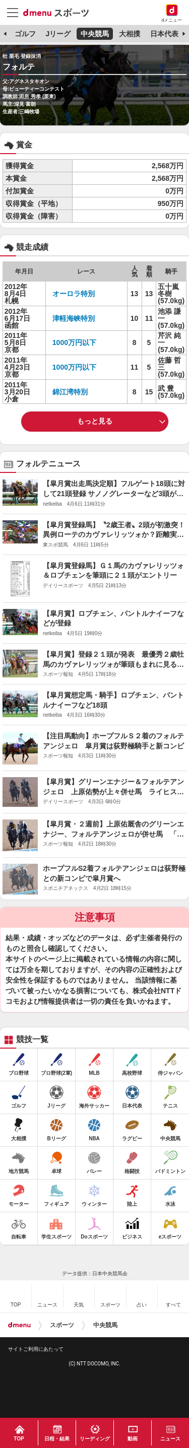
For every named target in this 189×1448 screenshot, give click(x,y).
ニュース (170, 1438)
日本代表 (164, 34)
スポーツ (62, 1325)
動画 (133, 1438)
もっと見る (94, 421)
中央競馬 (95, 34)
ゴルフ (25, 34)
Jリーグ (58, 34)
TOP (19, 1438)
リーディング (95, 1438)
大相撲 (129, 34)
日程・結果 (57, 1438)
